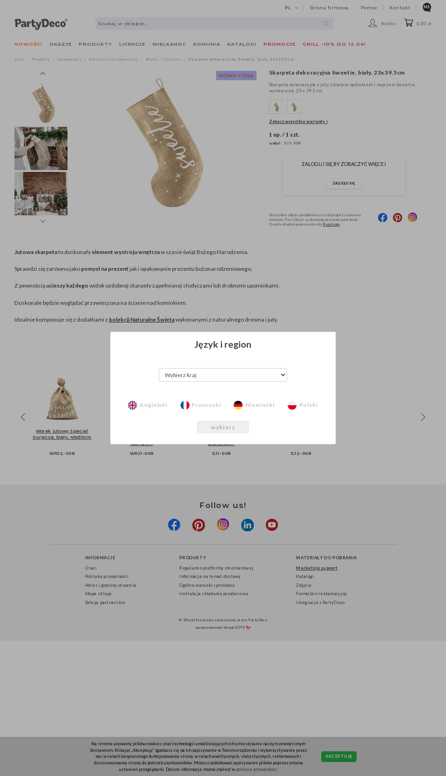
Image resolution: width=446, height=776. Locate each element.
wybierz (223, 427)
